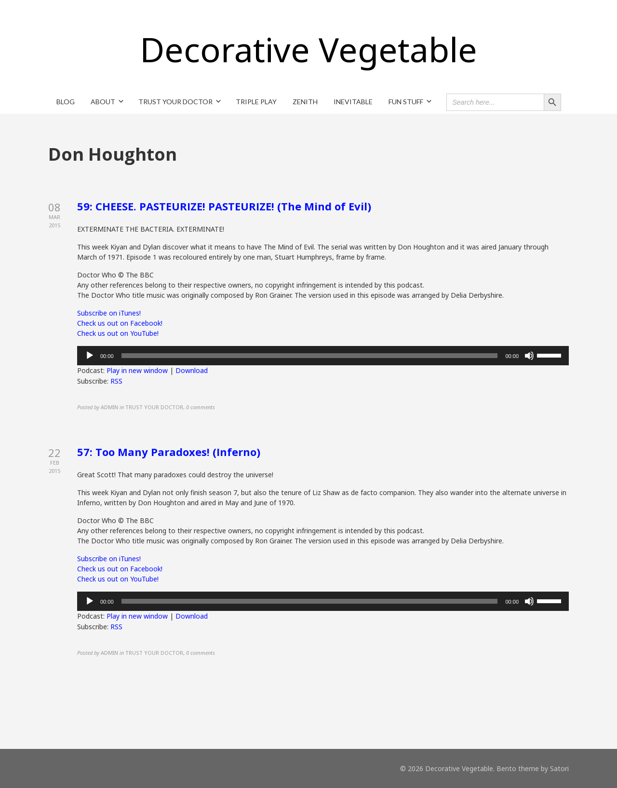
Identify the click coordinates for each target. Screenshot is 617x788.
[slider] (309, 355)
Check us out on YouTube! (118, 333)
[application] (323, 355)
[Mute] (529, 355)
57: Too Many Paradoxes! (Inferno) (168, 451)
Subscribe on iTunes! (109, 313)
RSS (116, 381)
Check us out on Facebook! (119, 323)
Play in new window (137, 370)
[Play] (89, 355)
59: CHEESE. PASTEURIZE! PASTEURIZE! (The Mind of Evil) (224, 206)
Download (191, 370)
